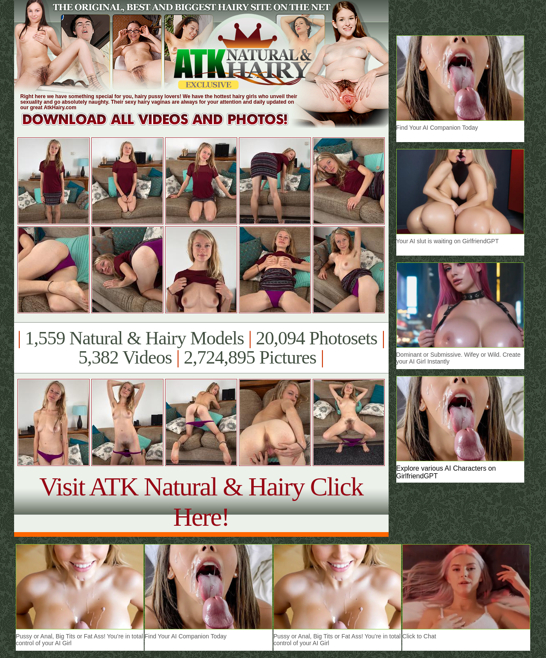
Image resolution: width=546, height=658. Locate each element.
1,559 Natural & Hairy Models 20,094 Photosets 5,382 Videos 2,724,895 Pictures (201, 348)
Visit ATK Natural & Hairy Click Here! (201, 501)
